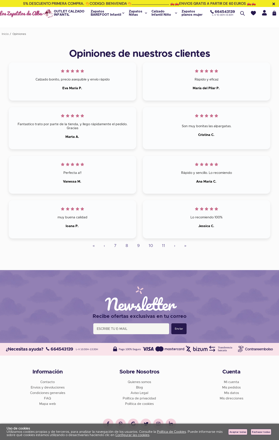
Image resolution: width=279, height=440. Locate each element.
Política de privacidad (139, 398)
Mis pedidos (231, 387)
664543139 (59, 349)
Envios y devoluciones (48, 387)
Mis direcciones (231, 398)
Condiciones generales (47, 392)
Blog (139, 387)
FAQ (47, 398)
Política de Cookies (171, 431)
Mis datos (231, 392)
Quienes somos (139, 381)
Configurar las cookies (132, 435)
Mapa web (47, 403)
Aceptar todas (238, 431)
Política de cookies (139, 403)
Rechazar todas (261, 431)
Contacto (47, 381)
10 (151, 246)
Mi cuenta (231, 381)
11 (163, 246)
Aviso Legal (139, 392)
